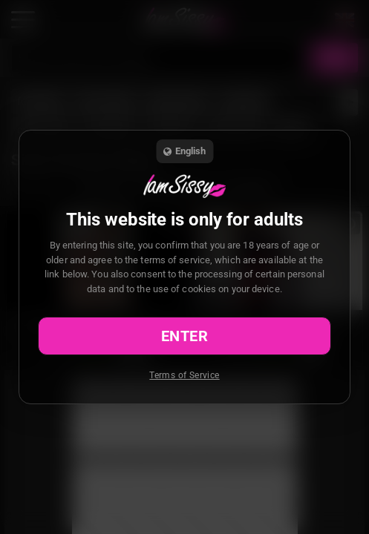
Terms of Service (184, 375)
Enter (184, 336)
